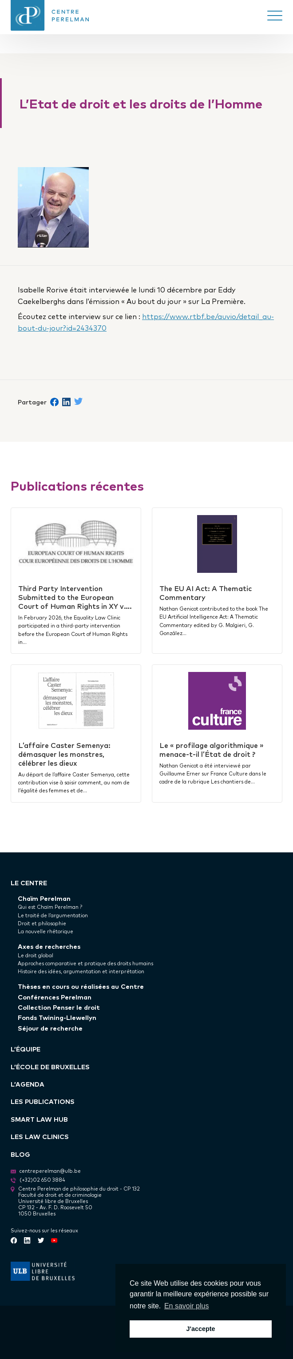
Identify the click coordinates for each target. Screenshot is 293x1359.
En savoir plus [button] (186, 1306)
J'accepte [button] (200, 1328)
